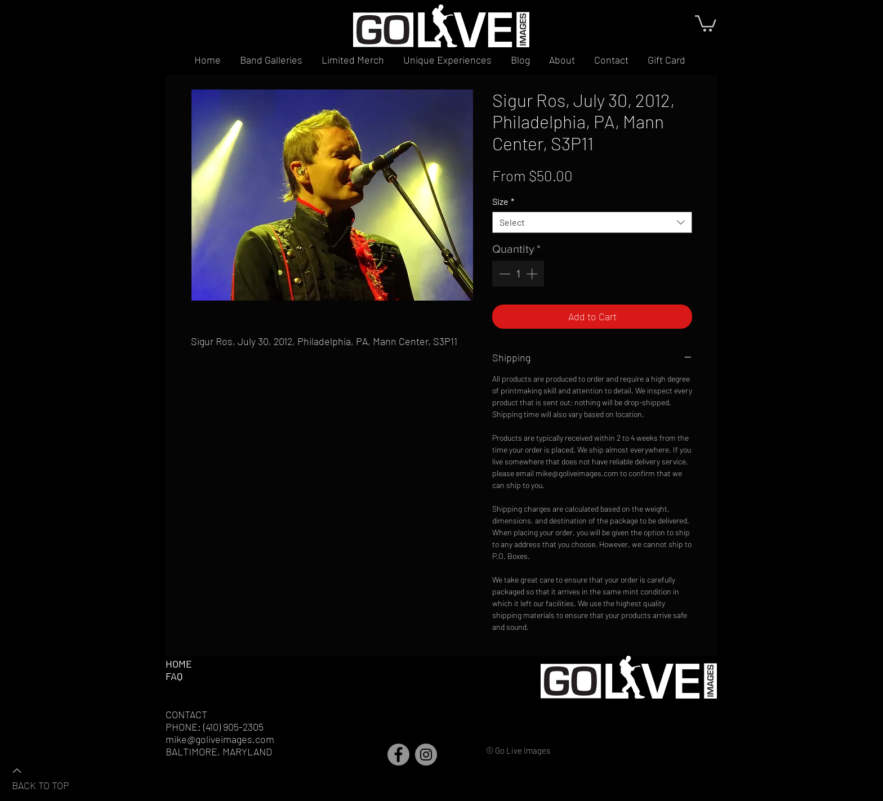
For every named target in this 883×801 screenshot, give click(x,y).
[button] (705, 23)
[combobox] (592, 222)
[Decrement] (503, 273)
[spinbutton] (518, 273)
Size (503, 201)
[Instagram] (426, 755)
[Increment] (532, 273)
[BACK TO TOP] (51, 777)
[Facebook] (398, 755)
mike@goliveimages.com (220, 739)
